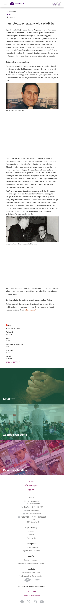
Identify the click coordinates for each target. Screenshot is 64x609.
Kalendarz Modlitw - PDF (31, 573)
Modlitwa (9, 399)
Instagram (35, 601)
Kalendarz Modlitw (15, 470)
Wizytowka (32, 591)
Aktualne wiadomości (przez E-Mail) (31, 563)
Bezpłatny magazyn (31, 560)
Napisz (31, 535)
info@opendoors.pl (33, 510)
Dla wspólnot (31, 543)
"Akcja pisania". (30, 310)
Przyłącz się (31, 538)
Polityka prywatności (32, 595)
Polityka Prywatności (33, 514)
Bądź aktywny (31, 527)
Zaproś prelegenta (15, 434)
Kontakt (32, 497)
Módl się (31, 531)
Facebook (22, 601)
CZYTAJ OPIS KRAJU (12, 362)
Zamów (31, 556)
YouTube (41, 601)
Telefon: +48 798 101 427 (33, 507)
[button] (32, 481)
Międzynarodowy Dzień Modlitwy (31, 576)
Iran (10, 14)
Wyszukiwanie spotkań (31, 551)
